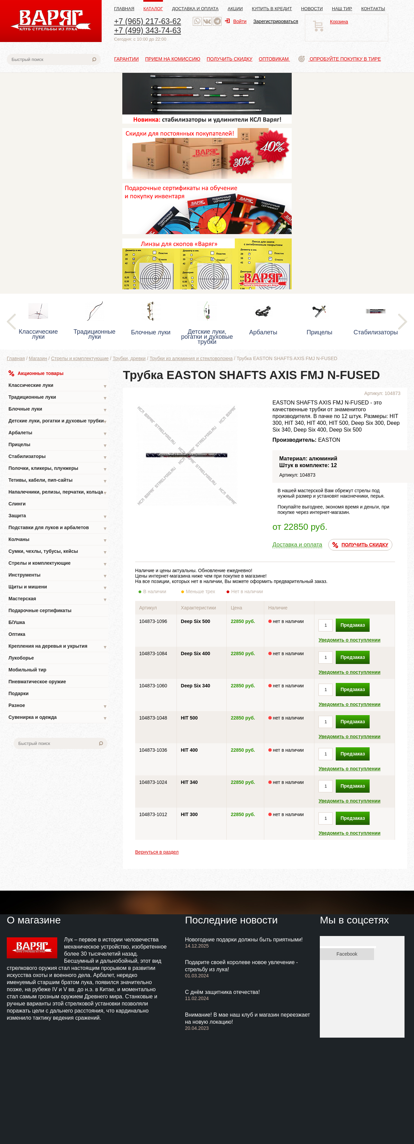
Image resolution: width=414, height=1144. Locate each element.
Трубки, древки (129, 358)
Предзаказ (352, 625)
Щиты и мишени (57, 587)
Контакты (373, 8)
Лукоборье (21, 658)
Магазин (38, 358)
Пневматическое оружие (37, 681)
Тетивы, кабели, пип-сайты (57, 480)
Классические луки (57, 386)
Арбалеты (57, 433)
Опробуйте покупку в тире (339, 59)
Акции (235, 8)
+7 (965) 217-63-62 (147, 21)
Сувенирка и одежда (57, 718)
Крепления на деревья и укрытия (57, 646)
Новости (312, 8)
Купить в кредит (272, 8)
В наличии (159, 591)
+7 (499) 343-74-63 (147, 30)
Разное (57, 706)
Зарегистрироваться (275, 21)
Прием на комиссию (172, 59)
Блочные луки (57, 409)
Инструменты (57, 575)
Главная (124, 8)
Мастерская (57, 599)
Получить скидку (229, 59)
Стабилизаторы (57, 457)
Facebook (346, 954)
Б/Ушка (16, 622)
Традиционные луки (57, 397)
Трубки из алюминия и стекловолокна (191, 358)
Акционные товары (35, 373)
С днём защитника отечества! (222, 992)
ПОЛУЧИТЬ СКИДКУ (360, 545)
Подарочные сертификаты (39, 610)
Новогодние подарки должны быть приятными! (244, 939)
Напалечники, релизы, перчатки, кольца (57, 492)
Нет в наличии (247, 591)
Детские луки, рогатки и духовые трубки (57, 421)
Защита (57, 516)
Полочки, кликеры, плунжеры (57, 469)
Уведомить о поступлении (349, 640)
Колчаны (57, 540)
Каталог (153, 8)
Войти (235, 21)
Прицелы (57, 445)
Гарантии (126, 59)
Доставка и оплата (195, 8)
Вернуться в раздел (157, 852)
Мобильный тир (27, 669)
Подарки (18, 693)
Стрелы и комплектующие (80, 358)
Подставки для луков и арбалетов (57, 528)
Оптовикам (274, 59)
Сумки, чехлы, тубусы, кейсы (57, 552)
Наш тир (342, 8)
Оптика (16, 634)
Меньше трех (202, 591)
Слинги (17, 503)
